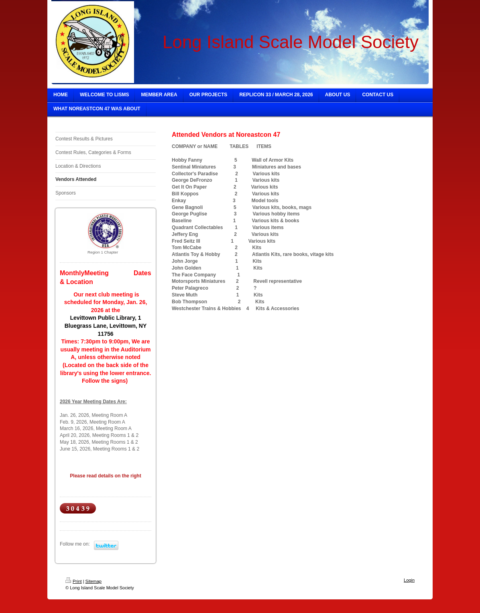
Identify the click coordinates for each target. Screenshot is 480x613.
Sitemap (93, 581)
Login (409, 580)
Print (73, 581)
